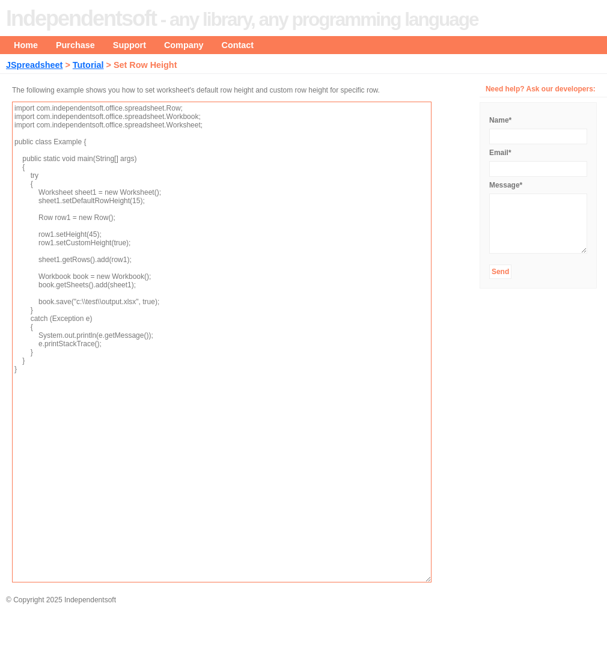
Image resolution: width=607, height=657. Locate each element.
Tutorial (88, 65)
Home (26, 45)
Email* (500, 152)
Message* (505, 185)
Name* (500, 120)
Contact (238, 45)
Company (184, 45)
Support (129, 45)
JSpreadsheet (34, 65)
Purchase (75, 45)
